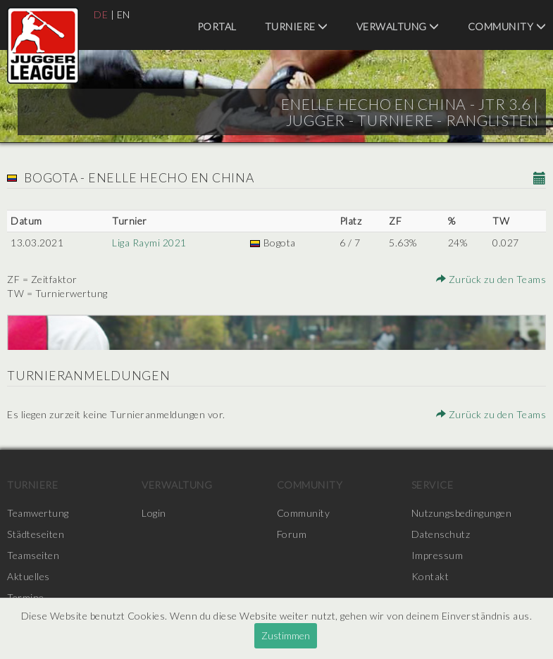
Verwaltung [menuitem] (398, 26)
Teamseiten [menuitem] (33, 555)
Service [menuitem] (432, 485)
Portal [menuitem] (217, 26)
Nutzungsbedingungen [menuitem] (461, 513)
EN (123, 14)
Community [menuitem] (507, 26)
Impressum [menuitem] (437, 555)
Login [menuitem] (154, 513)
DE (101, 14)
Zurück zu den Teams (492, 279)
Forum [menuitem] (292, 534)
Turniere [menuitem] (296, 26)
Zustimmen (285, 635)
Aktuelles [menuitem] (28, 576)
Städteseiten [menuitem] (35, 534)
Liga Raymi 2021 (149, 243)
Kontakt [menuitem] (430, 576)
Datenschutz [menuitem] (441, 534)
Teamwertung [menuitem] (38, 513)
